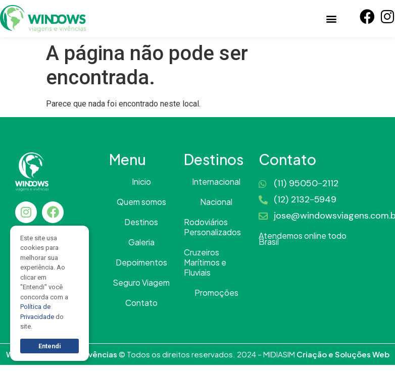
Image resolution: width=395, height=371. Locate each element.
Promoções (216, 293)
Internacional (216, 182)
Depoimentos (141, 262)
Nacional (216, 202)
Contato (141, 303)
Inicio (141, 182)
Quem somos (141, 202)
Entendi (49, 346)
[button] (331, 18)
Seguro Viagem (141, 283)
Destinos (141, 222)
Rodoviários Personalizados (212, 227)
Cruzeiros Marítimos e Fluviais (205, 262)
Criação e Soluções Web (343, 354)
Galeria (141, 242)
